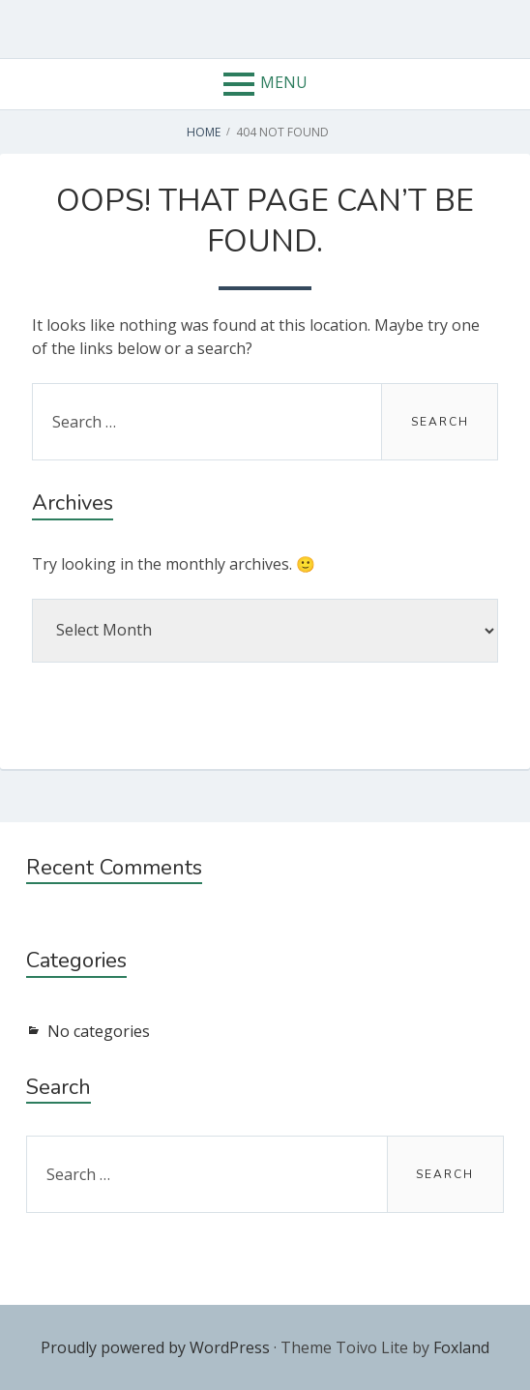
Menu (284, 82)
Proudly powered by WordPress (155, 1347)
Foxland (461, 1347)
